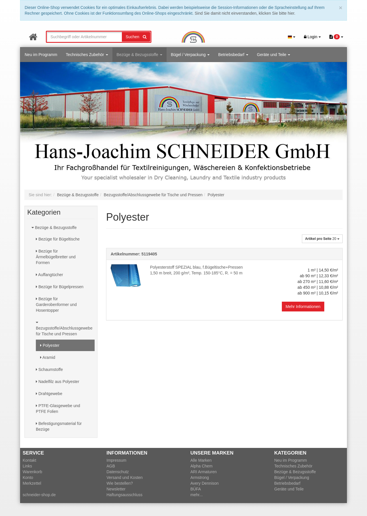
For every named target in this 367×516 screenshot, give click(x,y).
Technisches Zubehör (87, 54)
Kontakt (29, 460)
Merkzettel (32, 483)
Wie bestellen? (120, 483)
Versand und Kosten (125, 477)
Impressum (116, 460)
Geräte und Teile (273, 54)
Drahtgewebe (49, 393)
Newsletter (116, 489)
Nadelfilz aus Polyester (57, 381)
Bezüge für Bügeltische (58, 239)
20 (322, 239)
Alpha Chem (201, 466)
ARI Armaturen (203, 471)
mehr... (196, 494)
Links (27, 466)
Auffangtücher (49, 274)
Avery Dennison (204, 483)
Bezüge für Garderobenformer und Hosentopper (56, 304)
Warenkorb (32, 471)
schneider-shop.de (39, 494)
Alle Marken (201, 460)
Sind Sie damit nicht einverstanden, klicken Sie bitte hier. (245, 13)
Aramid (47, 357)
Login (312, 36)
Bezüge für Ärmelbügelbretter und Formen (56, 257)
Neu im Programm (41, 54)
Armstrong (199, 477)
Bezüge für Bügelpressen (59, 286)
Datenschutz (118, 471)
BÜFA (195, 489)
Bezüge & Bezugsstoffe (139, 54)
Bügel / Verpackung (190, 54)
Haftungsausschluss (124, 494)
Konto (28, 477)
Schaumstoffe (49, 369)
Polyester (49, 345)
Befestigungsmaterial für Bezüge (59, 426)
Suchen (136, 36)
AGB (111, 466)
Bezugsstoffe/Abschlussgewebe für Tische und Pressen (64, 328)
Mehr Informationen (303, 306)
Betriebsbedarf (233, 54)
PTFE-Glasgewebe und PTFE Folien (58, 408)
